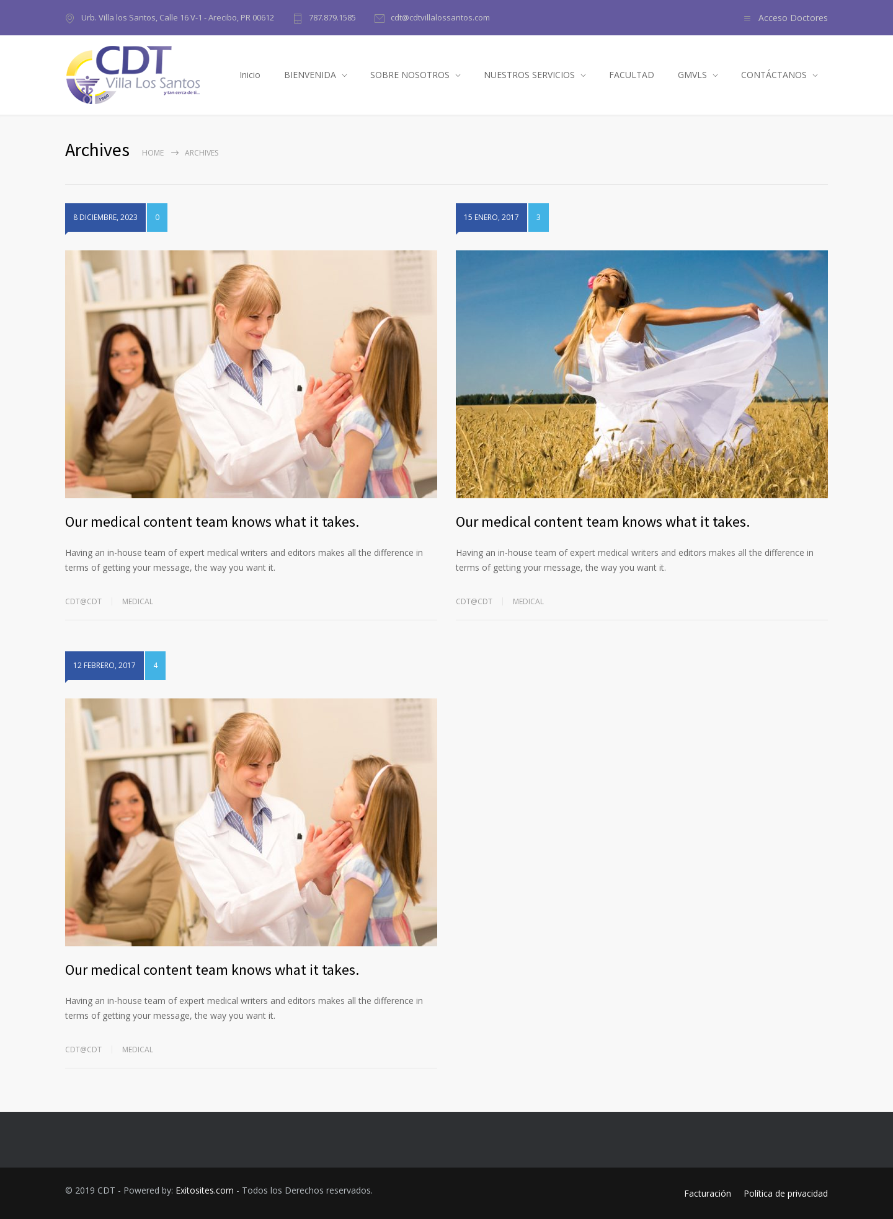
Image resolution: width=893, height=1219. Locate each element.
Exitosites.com (204, 1190)
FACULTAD (631, 75)
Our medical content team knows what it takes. (212, 521)
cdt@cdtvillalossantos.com (440, 17)
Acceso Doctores (793, 18)
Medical (137, 601)
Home (153, 152)
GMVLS (692, 75)
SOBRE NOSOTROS (410, 75)
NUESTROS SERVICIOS (529, 75)
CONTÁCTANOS (774, 75)
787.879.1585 (332, 17)
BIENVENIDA (310, 75)
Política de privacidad (786, 1193)
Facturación (707, 1193)
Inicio (249, 75)
